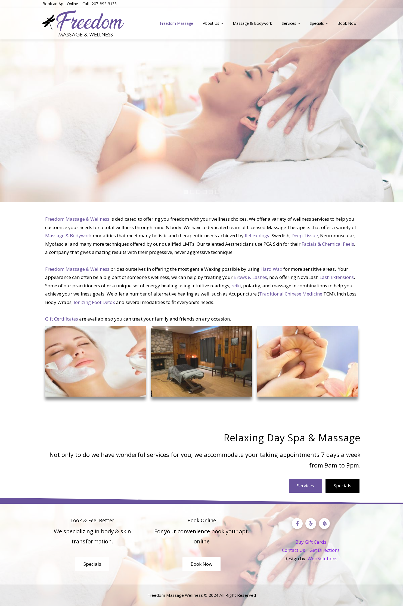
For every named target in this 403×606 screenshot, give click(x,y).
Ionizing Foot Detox (94, 302)
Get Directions (324, 550)
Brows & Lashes (250, 277)
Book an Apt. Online (60, 3)
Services (291, 23)
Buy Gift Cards (310, 542)
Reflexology (257, 235)
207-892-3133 (104, 3)
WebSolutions (322, 558)
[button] (186, 192)
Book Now (346, 23)
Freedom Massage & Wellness (77, 219)
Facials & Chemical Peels (328, 244)
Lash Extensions (337, 277)
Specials (319, 23)
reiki (236, 285)
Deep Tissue (305, 235)
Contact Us (293, 550)
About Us (213, 23)
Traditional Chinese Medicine (290, 294)
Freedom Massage (176, 23)
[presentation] (7, 100)
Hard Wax (271, 269)
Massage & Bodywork (252, 23)
